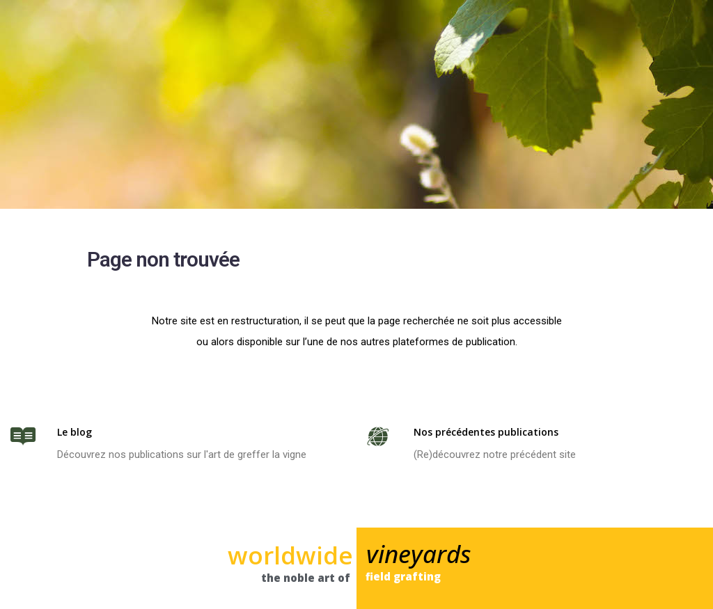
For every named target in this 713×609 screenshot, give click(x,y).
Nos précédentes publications (486, 431)
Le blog (74, 431)
